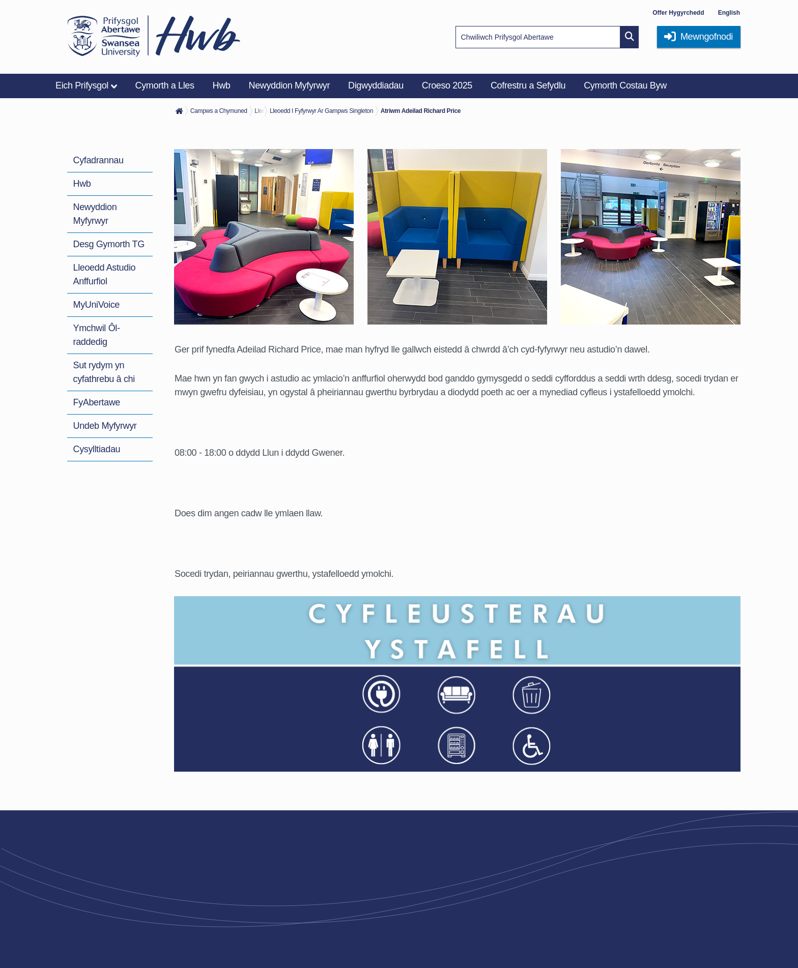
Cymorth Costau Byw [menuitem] (625, 85)
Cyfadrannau (98, 160)
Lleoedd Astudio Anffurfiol (104, 274)
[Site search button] (629, 37)
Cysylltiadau (97, 449)
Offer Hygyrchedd (678, 12)
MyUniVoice (96, 305)
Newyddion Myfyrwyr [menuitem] (289, 85)
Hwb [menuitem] (222, 85)
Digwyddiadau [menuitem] (376, 85)
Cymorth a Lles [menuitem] (164, 85)
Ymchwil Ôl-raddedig (96, 335)
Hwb (82, 184)
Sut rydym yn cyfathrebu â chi (104, 372)
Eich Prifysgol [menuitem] (81, 85)
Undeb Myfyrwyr (105, 426)
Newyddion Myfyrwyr (95, 214)
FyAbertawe (96, 402)
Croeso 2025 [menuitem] (447, 85)
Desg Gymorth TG (109, 244)
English (729, 12)
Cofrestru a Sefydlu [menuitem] (528, 85)
